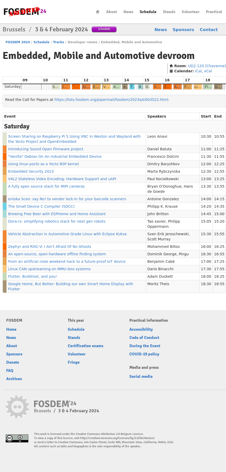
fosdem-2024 (25, 11)
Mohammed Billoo (163, 246)
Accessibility (141, 329)
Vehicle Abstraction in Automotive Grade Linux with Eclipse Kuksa (67, 234)
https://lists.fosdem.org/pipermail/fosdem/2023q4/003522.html (111, 100)
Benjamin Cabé (161, 261)
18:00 (206, 276)
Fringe (74, 362)
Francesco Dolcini (163, 156)
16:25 (219, 246)
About (111, 11)
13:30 (206, 186)
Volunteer (190, 11)
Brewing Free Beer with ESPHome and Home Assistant (57, 214)
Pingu (184, 254)
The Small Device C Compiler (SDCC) (41, 206)
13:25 (219, 179)
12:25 (219, 164)
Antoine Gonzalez (163, 199)
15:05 (206, 221)
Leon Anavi (157, 136)
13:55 (219, 186)
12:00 (206, 164)
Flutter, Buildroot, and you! (32, 276)
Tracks (58, 42)
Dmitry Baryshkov (163, 164)
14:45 (206, 214)
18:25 (219, 276)
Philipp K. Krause (162, 206)
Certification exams (85, 345)
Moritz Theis (158, 284)
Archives (14, 378)
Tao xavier (156, 221)
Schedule (148, 11)
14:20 (206, 206)
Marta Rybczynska (163, 171)
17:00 (206, 261)
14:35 (219, 206)
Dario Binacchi (160, 269)
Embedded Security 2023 (31, 171)
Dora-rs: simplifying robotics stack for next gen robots (56, 221)
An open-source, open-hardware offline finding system (57, 254)
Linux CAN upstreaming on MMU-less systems (49, 269)
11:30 (206, 156)
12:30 (206, 171)
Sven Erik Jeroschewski (168, 234)
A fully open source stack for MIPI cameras (46, 186)
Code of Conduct (144, 337)
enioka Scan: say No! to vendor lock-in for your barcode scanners (67, 199)
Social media (141, 376)
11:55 (219, 156)
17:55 (219, 269)
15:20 (219, 221)
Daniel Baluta (159, 149)
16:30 (206, 254)
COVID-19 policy (144, 354)
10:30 (206, 136)
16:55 (219, 254)
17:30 (206, 269)
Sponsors (183, 29)
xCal (208, 71)
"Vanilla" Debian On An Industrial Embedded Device (55, 156)
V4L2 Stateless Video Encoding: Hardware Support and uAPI (62, 179)
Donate (12, 362)
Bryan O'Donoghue (164, 186)
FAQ (9, 370)
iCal (198, 71)
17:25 (219, 261)
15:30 (206, 234)
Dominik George (162, 254)
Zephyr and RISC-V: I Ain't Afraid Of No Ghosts (49, 246)
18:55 (219, 284)
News (128, 11)
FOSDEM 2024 (17, 42)
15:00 (219, 214)
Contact (209, 29)
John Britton (158, 214)
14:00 (206, 199)
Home (98, 12)
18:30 (206, 284)
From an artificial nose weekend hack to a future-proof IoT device (66, 261)
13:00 (206, 179)
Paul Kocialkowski (163, 179)
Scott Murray (159, 239)
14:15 (219, 199)
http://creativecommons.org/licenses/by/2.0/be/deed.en (117, 438)
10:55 (219, 136)
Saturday (12, 86)
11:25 (219, 149)
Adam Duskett (160, 276)
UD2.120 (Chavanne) (207, 66)
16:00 (206, 246)
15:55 (219, 234)
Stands (169, 11)
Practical (214, 11)
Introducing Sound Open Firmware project (45, 149)
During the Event (144, 345)
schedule (104, 29)
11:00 (206, 149)
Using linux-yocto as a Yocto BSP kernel (43, 164)
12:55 (219, 171)
